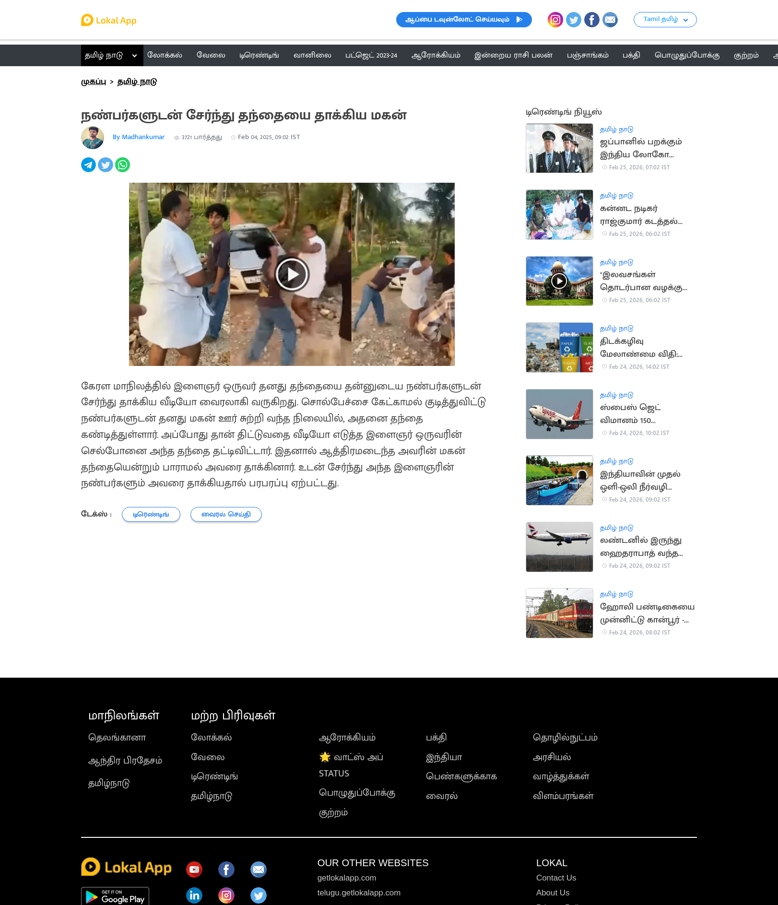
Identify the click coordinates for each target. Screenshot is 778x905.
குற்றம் (333, 812)
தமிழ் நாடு (104, 55)
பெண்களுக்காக (461, 776)
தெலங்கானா (117, 737)
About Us (552, 892)
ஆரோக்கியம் (347, 737)
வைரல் (442, 796)
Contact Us (556, 877)
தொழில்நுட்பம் (565, 737)
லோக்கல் (211, 737)
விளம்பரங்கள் (563, 796)
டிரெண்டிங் (214, 776)
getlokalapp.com (347, 877)
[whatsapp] (123, 170)
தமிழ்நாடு (109, 783)
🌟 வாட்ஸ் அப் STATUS (351, 765)
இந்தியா (444, 757)
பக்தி (436, 737)
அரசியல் (552, 757)
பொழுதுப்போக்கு (357, 793)
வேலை (208, 757)
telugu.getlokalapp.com (359, 892)
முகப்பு (93, 81)
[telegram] (89, 170)
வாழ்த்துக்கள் (561, 776)
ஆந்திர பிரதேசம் (125, 760)
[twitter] (106, 170)
